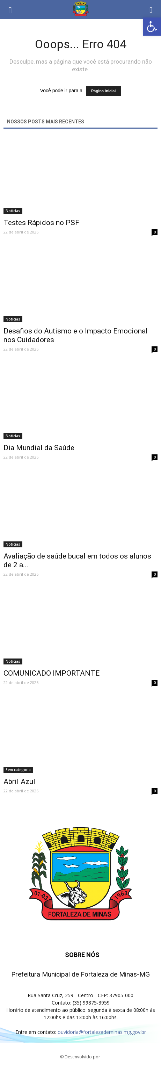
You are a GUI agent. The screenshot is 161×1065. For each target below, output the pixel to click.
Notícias (13, 210)
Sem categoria (18, 769)
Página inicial (103, 91)
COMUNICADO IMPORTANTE (51, 673)
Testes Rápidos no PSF (41, 222)
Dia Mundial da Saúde (38, 448)
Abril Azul (19, 781)
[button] (151, 9)
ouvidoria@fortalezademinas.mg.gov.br (102, 1032)
